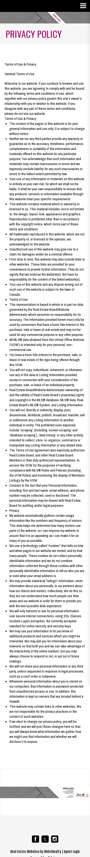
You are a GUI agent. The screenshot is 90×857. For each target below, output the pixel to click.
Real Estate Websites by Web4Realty (35, 852)
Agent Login (72, 852)
